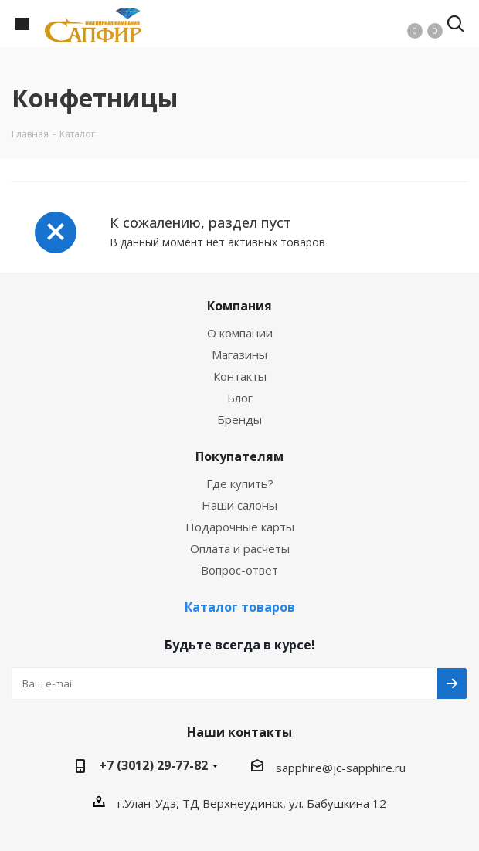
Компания (239, 305)
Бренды (239, 419)
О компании (240, 333)
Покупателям (239, 456)
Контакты (240, 376)
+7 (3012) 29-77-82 (153, 765)
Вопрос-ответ (239, 570)
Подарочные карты (239, 526)
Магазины (239, 354)
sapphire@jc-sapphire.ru (341, 767)
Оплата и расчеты (240, 548)
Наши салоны (239, 505)
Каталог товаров (240, 606)
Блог (240, 397)
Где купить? (239, 483)
